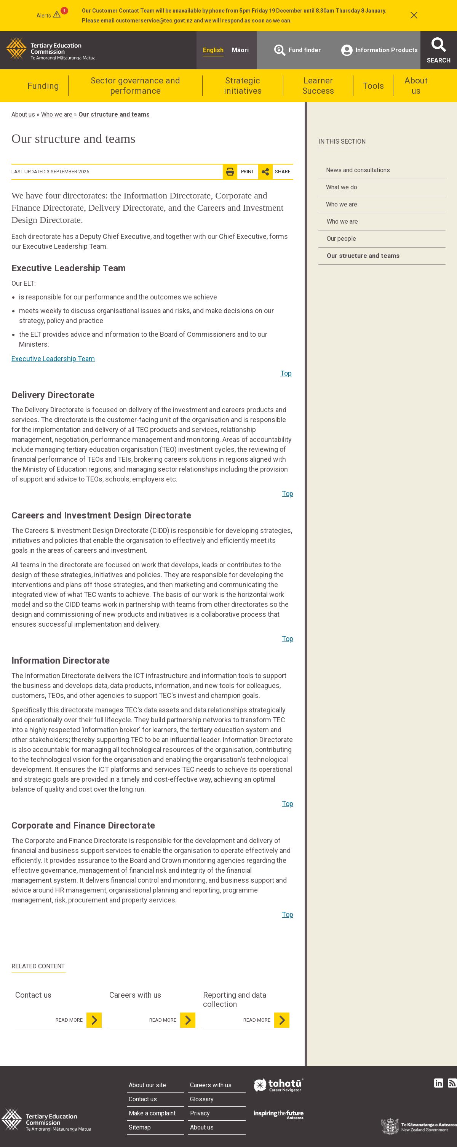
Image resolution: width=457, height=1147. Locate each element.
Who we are (56, 114)
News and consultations (358, 170)
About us (416, 85)
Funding (43, 86)
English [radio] (213, 50)
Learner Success (318, 85)
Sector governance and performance (135, 85)
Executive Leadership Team (53, 359)
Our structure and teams (114, 114)
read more (79, 1020)
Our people (341, 238)
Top (286, 373)
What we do (341, 187)
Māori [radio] (240, 50)
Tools (373, 86)
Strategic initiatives (243, 85)
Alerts (44, 16)
